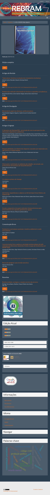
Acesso (47, 1)
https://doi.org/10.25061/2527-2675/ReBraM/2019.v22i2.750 (21, 159)
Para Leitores (8, 400)
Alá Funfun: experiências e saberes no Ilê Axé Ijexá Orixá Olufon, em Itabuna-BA (23, 193)
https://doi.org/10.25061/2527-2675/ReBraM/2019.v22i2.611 (21, 175)
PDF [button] (5, 67)
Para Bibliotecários (9, 406)
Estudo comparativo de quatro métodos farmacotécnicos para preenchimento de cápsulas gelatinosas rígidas (21, 209)
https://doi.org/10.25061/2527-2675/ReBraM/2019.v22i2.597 (21, 240)
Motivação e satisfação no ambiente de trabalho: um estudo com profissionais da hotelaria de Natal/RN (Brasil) (22, 164)
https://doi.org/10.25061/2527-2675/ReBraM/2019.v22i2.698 (21, 204)
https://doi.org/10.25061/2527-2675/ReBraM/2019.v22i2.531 (21, 219)
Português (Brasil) (9, 419)
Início (4, 22)
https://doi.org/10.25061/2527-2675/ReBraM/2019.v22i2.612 (21, 101)
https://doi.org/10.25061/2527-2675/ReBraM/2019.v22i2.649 (21, 291)
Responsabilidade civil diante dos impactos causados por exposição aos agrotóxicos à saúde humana (24, 149)
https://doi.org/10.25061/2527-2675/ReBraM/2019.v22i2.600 (21, 272)
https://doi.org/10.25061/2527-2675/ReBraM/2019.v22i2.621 (21, 120)
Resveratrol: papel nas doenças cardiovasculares (17, 111)
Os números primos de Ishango (12, 179)
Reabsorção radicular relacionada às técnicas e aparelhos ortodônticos (24, 92)
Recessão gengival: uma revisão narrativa (15, 263)
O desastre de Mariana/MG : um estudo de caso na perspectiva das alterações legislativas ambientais (23, 131)
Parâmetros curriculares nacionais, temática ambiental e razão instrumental (21, 230)
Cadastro (41, 1)
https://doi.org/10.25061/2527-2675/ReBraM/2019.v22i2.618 (21, 144)
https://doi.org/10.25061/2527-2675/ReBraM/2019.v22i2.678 (21, 87)
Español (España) (9, 425)
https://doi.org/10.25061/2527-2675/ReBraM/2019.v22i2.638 (21, 188)
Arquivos (10, 22)
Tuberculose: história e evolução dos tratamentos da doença (21, 78)
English (6, 422)
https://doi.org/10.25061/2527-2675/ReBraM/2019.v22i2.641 (21, 258)
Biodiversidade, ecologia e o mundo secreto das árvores (20, 282)
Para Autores (8, 403)
